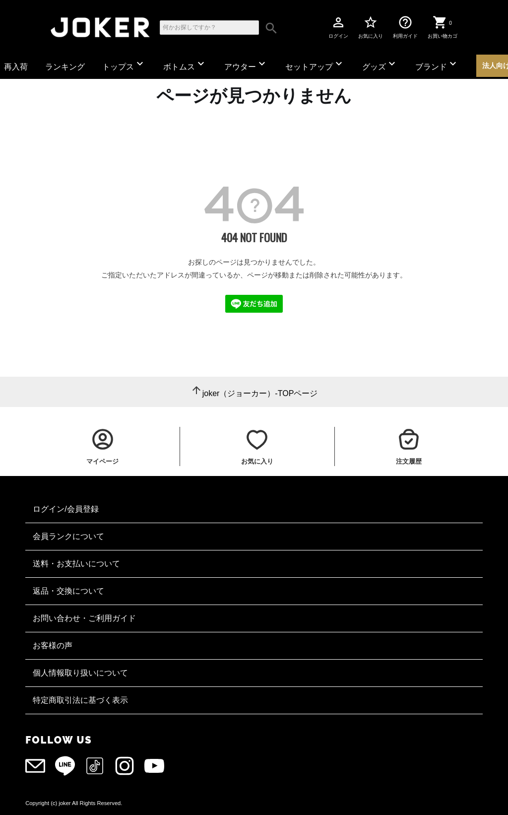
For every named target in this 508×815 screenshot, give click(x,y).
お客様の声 (52, 645)
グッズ (380, 64)
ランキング (65, 67)
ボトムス (185, 64)
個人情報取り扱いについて (80, 673)
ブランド (437, 64)
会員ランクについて (68, 536)
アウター (246, 64)
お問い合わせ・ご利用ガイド (84, 618)
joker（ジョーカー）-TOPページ (260, 393)
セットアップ (315, 64)
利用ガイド (405, 27)
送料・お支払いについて (76, 563)
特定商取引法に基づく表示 (80, 700)
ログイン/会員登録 (65, 509)
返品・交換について (68, 591)
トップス (124, 64)
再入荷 (16, 67)
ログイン (338, 27)
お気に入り (370, 27)
